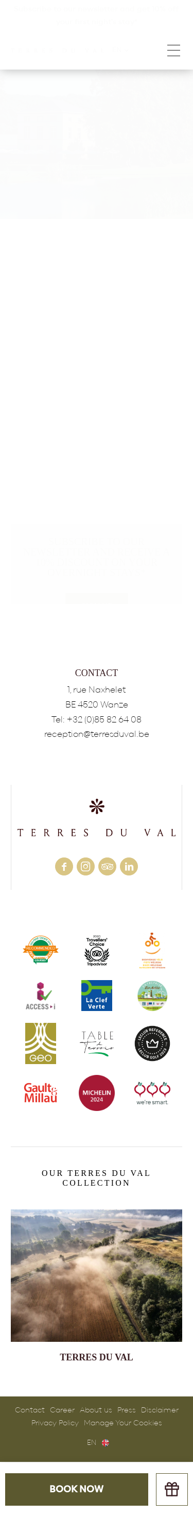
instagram (86, 866)
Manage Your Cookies (123, 1423)
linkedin (129, 866)
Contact (30, 1410)
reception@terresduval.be (96, 734)
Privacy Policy (55, 1423)
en (91, 1442)
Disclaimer (160, 1410)
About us (96, 1410)
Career (62, 1410)
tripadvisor (107, 866)
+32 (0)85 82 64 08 (104, 719)
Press (126, 1410)
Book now (76, 1489)
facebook (64, 866)
